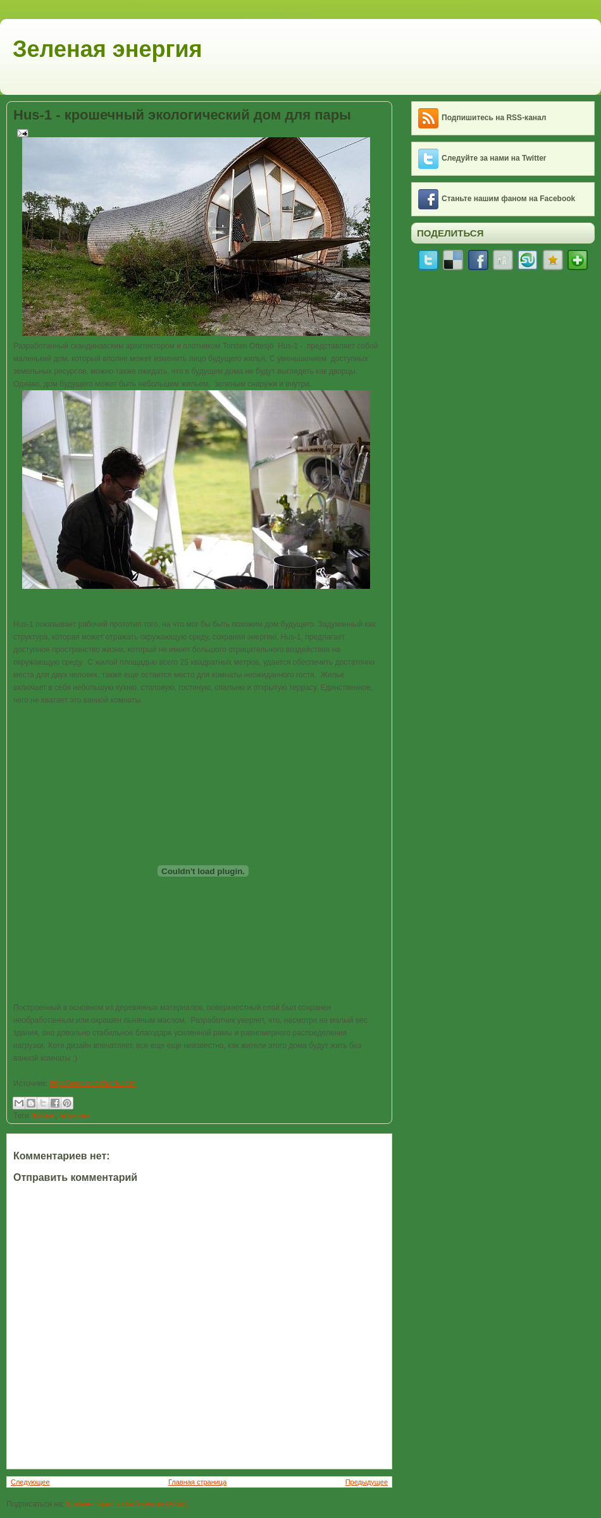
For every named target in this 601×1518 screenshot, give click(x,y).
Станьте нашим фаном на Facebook (508, 198)
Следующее (30, 1482)
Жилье (43, 1115)
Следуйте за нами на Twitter (494, 158)
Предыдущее (366, 1482)
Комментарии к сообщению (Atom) (127, 1504)
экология (74, 1115)
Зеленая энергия (107, 49)
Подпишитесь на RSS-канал (494, 117)
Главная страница (197, 1482)
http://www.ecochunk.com (93, 1083)
